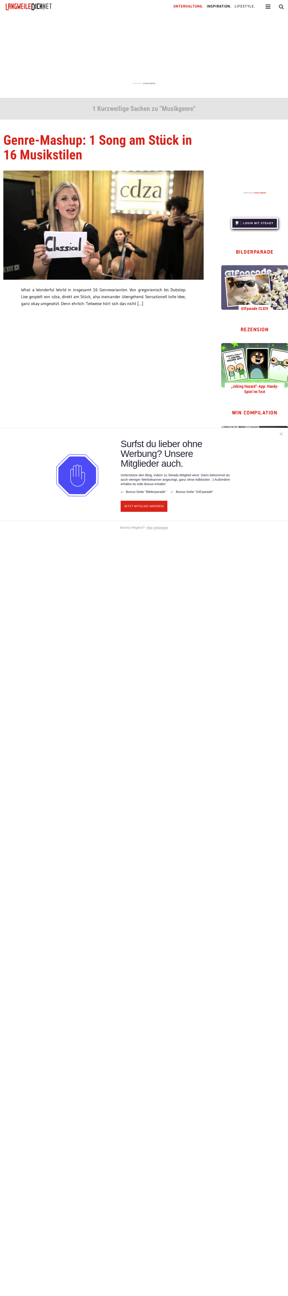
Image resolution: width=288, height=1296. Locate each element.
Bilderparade (255, 252)
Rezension (255, 330)
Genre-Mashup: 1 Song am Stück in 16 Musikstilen (97, 147)
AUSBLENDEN (149, 83)
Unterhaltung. (188, 6)
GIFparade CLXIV (254, 308)
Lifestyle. (245, 6)
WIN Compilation (255, 413)
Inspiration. (219, 6)
